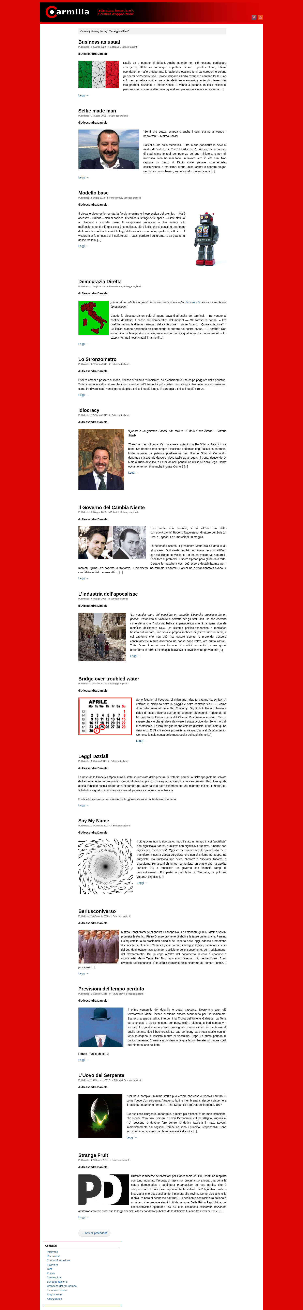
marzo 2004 (231, 1208)
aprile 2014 (231, 692)
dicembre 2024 (233, 147)
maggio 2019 (232, 432)
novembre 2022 (233, 253)
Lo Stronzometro (106, 377)
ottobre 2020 (232, 360)
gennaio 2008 (232, 1012)
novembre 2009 (233, 918)
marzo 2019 (231, 441)
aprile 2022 (231, 283)
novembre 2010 (233, 867)
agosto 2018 (231, 471)
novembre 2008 (233, 970)
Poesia (51, 60)
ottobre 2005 (232, 1127)
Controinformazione (58, 48)
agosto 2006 (231, 1085)
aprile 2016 (231, 590)
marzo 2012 (231, 799)
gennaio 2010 (232, 910)
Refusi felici (54, 309)
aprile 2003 (231, 1255)
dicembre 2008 (233, 965)
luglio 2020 (230, 373)
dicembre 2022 (233, 249)
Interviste (52, 52)
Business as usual (107, 42)
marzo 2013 (231, 748)
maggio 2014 (232, 688)
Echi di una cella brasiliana (63, 113)
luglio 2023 (230, 219)
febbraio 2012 (232, 803)
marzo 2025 (231, 134)
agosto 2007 (231, 1034)
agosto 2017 (231, 522)
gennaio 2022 (232, 296)
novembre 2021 (233, 305)
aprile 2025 (231, 130)
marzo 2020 (231, 390)
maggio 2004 (232, 1200)
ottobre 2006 (232, 1076)
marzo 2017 (231, 543)
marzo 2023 (231, 236)
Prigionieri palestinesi (59, 224)
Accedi (228, 1286)
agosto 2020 (231, 368)
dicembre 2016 (233, 556)
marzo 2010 (231, 901)
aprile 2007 (231, 1051)
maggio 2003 (232, 1251)
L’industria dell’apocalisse (116, 620)
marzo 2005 (231, 1157)
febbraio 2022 (232, 292)
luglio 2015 (230, 629)
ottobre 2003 (232, 1230)
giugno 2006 (231, 1093)
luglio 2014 (230, 680)
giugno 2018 (231, 479)
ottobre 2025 (232, 104)
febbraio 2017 (232, 548)
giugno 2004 (231, 1196)
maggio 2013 (232, 739)
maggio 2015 (232, 637)
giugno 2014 (231, 684)
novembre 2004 (233, 1174)
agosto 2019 (231, 420)
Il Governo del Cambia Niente (120, 529)
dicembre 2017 (233, 505)
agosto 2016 (231, 573)
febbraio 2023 (232, 241)
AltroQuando (54, 86)
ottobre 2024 (232, 155)
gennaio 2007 (232, 1063)
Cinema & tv (54, 65)
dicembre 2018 (233, 454)
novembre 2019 (233, 407)
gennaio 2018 (232, 501)
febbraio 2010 (232, 906)
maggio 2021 (232, 330)
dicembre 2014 (233, 658)
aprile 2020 (231, 386)
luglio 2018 (230, 475)
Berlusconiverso (105, 952)
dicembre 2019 (233, 403)
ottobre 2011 (232, 820)
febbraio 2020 (232, 394)
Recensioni (53, 43)
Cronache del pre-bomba (62, 73)
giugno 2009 (231, 940)
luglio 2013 (230, 731)
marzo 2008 (231, 1004)
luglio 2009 (230, 935)
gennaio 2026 (232, 91)
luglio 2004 (230, 1191)
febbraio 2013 (232, 752)
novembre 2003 (233, 1225)
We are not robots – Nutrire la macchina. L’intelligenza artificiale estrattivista (63, 152)
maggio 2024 (232, 177)
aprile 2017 (231, 539)
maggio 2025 (232, 125)
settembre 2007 (233, 1029)
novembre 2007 (233, 1021)
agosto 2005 (231, 1136)
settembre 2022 (233, 262)
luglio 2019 (230, 424)
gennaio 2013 (232, 756)
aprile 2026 (231, 79)
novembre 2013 (233, 714)
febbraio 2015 (232, 650)
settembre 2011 (233, 825)
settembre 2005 (233, 1132)
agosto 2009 (231, 931)
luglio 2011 (230, 833)
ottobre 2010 (232, 872)
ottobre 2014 (232, 667)
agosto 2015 (231, 624)
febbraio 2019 (232, 445)
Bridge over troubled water (117, 706)
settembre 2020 (233, 364)
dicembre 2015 (233, 607)
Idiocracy (97, 432)
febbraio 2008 (232, 1008)
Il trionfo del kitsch (57, 369)
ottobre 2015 (232, 616)
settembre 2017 (233, 518)
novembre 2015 (233, 611)
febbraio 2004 (232, 1213)
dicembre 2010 (233, 863)
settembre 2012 (233, 773)
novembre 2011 (233, 816)
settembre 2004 (233, 1183)
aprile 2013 (231, 744)
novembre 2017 (233, 509)
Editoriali (122, 47)
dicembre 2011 (233, 812)
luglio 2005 (230, 1140)
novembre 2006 (233, 1072)
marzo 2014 (231, 697)
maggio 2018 (232, 484)
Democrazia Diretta (108, 294)
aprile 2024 (231, 181)
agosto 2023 (231, 215)
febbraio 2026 (232, 87)
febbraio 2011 (232, 854)
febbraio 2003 (232, 1264)
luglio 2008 (230, 987)
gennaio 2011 (232, 859)
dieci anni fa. (200, 315)
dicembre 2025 (233, 96)
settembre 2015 (233, 620)
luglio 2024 (230, 168)
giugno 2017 (231, 530)
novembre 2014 (233, 663)
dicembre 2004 (233, 1170)
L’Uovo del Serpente (110, 1125)
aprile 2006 (231, 1102)
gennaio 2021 (232, 347)
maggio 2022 (232, 279)
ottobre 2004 (232, 1178)
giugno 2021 (231, 326)
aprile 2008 (231, 999)
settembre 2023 (233, 211)
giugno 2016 (231, 582)
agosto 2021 (231, 317)
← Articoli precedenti (103, 1298)
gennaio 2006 (232, 1115)
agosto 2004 (231, 1187)
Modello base (102, 206)
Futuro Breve (124, 211)
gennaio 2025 (232, 143)
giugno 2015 (231, 633)
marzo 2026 (231, 83)
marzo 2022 (231, 287)
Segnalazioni (54, 82)
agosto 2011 (231, 829)
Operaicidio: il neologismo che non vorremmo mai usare (62, 318)
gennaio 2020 (232, 398)
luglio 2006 (230, 1089)
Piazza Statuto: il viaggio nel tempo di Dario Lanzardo (61, 288)
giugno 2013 (231, 735)
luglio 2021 (230, 322)
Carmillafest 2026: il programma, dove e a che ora (62, 331)
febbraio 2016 (232, 599)
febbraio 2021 (232, 343)
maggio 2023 (232, 228)
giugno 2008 (231, 991)
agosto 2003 (231, 1238)
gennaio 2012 (232, 808)
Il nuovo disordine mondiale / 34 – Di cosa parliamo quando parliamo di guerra (63, 254)
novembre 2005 (233, 1123)
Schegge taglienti (137, 47)
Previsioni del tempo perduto (119, 1034)
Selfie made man (105, 119)
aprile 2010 (231, 897)
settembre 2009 (233, 927)
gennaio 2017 (232, 552)
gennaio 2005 (232, 1166)
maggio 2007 (232, 1046)
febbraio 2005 (232, 1161)
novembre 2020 (233, 356)
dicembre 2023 (233, 198)
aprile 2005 (231, 1153)
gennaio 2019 (232, 449)
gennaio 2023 (232, 245)
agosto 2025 (231, 113)
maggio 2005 (232, 1149)
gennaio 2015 (232, 654)
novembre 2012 (233, 765)
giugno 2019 (231, 428)
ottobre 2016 (232, 565)
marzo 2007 (231, 1055)
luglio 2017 (230, 526)
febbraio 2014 (232, 701)
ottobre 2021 (232, 309)
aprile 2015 (231, 641)
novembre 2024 (233, 151)
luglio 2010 (230, 884)
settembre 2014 (233, 671)
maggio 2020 (232, 381)
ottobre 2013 (232, 718)
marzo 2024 (231, 185)
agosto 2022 (231, 266)
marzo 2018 (231, 492)
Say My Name (102, 861)
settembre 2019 (233, 415)
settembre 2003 (233, 1234)
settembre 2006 (233, 1080)
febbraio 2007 (232, 1059)
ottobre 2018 (232, 462)
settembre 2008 (233, 978)
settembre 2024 (233, 160)
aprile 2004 (231, 1204)
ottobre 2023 (232, 206)
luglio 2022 (230, 270)
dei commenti (235, 1295)
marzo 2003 (231, 1259)
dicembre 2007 (233, 1016)
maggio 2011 (232, 842)
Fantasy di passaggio (59, 215)
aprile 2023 (231, 232)
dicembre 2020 (233, 351)
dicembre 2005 (233, 1119)
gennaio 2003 (232, 1268)
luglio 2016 (230, 577)
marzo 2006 (231, 1106)
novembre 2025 (233, 100)
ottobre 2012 (232, 769)
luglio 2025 (230, 117)
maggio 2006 (232, 1097)
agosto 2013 (231, 727)
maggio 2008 (232, 995)
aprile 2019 (231, 437)
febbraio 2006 (232, 1110)
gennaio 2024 (232, 194)
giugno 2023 (231, 224)
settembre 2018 (233, 467)
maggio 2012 (232, 791)
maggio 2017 (232, 535)
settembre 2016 (233, 569)
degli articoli (234, 1291)
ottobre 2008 (232, 974)
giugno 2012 (231, 786)
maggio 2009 (232, 944)
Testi (49, 56)
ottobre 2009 (232, 923)
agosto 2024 (231, 164)
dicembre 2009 (233, 914)
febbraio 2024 (232, 189)
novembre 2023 (233, 202)
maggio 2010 (232, 893)
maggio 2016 (232, 586)
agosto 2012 (231, 778)
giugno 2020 (231, 377)
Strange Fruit (101, 1211)
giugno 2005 (231, 1144)
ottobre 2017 (232, 513)
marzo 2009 (231, 953)
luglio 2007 (230, 1038)
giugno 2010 (231, 889)
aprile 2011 (231, 846)
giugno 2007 (231, 1042)
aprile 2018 (231, 488)
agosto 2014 (231, 675)
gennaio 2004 (232, 1217)
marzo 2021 (231, 339)
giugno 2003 (231, 1247)
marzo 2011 (231, 850)
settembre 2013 (233, 722)
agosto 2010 (231, 880)
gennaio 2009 (232, 961)
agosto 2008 (231, 982)
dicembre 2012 (233, 761)
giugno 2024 (231, 172)
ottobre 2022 (232, 258)
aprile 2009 (231, 948)
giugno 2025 (231, 121)
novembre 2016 (233, 560)
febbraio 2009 (232, 957)
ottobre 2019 (232, 411)
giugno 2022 (231, 275)
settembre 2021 (233, 313)
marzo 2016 (231, 594)
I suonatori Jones (57, 77)
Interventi (52, 39)
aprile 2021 (231, 334)
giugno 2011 (231, 837)
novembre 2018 (233, 458)
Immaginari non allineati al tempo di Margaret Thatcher (62, 301)
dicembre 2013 (233, 710)
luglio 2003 (230, 1242)
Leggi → (92, 104)
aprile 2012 (231, 795)
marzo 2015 (231, 646)
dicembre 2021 (233, 300)
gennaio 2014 (232, 705)
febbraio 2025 (232, 138)
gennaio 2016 (232, 603)
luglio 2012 (230, 782)
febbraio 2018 (232, 496)
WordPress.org (233, 1299)
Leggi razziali (102, 793)
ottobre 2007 (232, 1025)
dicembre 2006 (233, 1068)
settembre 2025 (233, 108)
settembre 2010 (233, 876)
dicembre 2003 (233, 1221)
